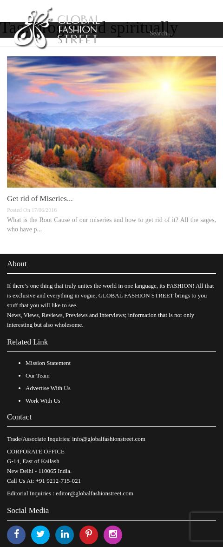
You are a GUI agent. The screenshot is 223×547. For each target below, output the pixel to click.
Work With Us (43, 400)
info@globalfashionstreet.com (108, 438)
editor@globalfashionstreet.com (94, 493)
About (17, 263)
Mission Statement (48, 362)
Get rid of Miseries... (40, 198)
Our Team (38, 375)
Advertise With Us (48, 388)
